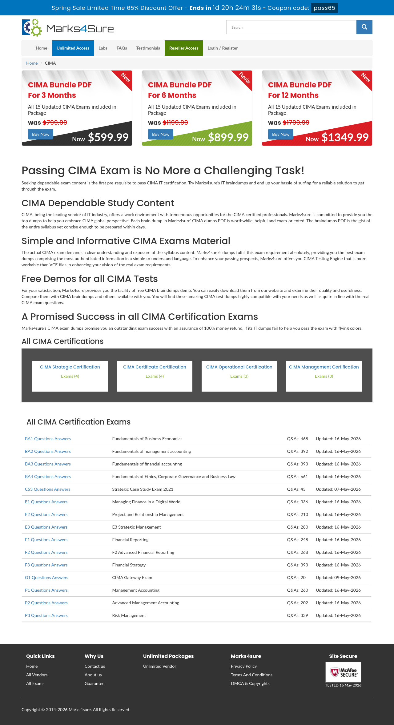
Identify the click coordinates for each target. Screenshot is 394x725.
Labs (102, 47)
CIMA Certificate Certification (154, 367)
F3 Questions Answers (46, 564)
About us (93, 674)
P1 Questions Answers (46, 590)
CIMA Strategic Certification (70, 367)
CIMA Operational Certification (239, 367)
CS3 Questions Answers (47, 489)
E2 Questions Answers (46, 514)
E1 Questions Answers (46, 501)
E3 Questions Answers (46, 527)
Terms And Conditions (251, 674)
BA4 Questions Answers (48, 476)
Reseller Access (184, 47)
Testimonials (148, 47)
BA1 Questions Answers (48, 438)
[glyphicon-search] (364, 27)
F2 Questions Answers (46, 552)
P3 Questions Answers (46, 615)
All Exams (35, 683)
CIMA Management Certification (324, 367)
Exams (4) (70, 376)
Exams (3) (239, 376)
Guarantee (94, 683)
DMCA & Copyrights (250, 683)
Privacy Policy (244, 666)
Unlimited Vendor (159, 666)
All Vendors (37, 674)
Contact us (95, 666)
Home (41, 47)
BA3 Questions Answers (48, 463)
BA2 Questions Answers (48, 451)
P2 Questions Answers (46, 602)
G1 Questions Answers (46, 577)
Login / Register (222, 47)
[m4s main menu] (26, 48)
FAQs (122, 47)
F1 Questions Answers (46, 539)
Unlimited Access (73, 47)
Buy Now (40, 134)
